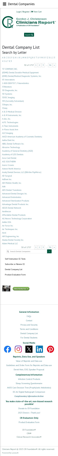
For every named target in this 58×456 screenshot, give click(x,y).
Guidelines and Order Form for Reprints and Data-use (29, 365)
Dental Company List (13, 269)
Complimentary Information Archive (29, 396)
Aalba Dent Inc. (8, 140)
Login (18, 11)
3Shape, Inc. (7, 104)
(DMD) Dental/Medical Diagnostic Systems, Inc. (21, 76)
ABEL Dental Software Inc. (13, 143)
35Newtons (7, 86)
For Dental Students (29, 337)
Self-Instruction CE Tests (15, 259)
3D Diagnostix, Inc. (10, 90)
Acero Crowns (8, 165)
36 (50, 65)
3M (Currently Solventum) (13, 101)
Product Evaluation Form (15, 274)
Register (26, 11)
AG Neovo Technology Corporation (17, 218)
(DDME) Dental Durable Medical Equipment (20, 72)
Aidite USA (6, 222)
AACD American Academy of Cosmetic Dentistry (22, 136)
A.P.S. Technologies (10, 122)
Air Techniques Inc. (10, 229)
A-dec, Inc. (6, 119)
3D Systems (7, 94)
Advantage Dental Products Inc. (15, 204)
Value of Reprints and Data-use (29, 361)
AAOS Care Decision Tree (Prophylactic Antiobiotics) (29, 387)
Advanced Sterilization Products (15, 200)
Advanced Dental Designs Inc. (14, 193)
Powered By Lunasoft (10, 453)
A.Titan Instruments (10, 126)
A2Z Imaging (7, 133)
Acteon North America (11, 168)
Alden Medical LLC (10, 243)
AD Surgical (7, 176)
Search (29, 34)
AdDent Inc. (7, 179)
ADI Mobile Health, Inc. (11, 183)
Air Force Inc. (7, 225)
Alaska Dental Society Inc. (13, 240)
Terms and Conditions (29, 329)
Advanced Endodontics (11, 197)
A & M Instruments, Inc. (12, 115)
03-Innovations (8, 79)
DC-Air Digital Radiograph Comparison (29, 392)
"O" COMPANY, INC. (10, 69)
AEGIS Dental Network (11, 208)
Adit (3, 186)
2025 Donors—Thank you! (29, 412)
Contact (29, 320)
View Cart (37, 11)
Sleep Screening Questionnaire (29, 383)
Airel (4, 232)
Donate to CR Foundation (29, 408)
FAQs (29, 316)
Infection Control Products (29, 379)
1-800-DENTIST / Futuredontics (15, 83)
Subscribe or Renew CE (15, 264)
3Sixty (4, 108)
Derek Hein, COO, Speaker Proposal (29, 369)
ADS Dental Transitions (11, 190)
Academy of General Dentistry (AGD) (17, 151)
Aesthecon (6, 211)
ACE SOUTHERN (9, 161)
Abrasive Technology (11, 147)
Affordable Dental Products (14, 215)
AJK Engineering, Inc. (10, 236)
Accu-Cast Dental (9, 158)
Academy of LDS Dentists (12, 154)
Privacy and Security (29, 325)
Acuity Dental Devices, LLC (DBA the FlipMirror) (21, 172)
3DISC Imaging (8, 97)
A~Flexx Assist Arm (10, 129)
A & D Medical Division (12, 111)
